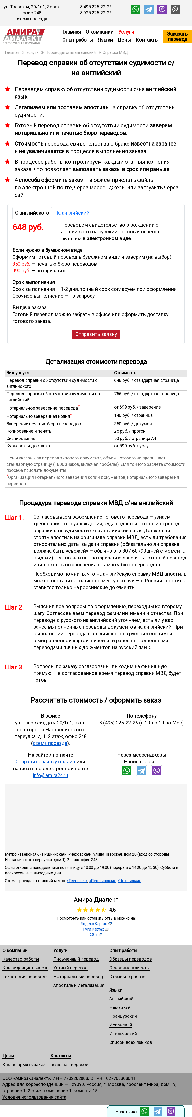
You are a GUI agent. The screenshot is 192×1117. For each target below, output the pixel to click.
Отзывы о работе (127, 976)
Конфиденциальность (25, 967)
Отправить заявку (96, 334)
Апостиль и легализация (78, 985)
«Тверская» (77, 881)
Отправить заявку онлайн (45, 762)
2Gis (94, 934)
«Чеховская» (129, 881)
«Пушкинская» (102, 881)
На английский (72, 213)
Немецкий (120, 1007)
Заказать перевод (177, 36)
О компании (99, 32)
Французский (123, 1016)
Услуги (60, 950)
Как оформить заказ (24, 1064)
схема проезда (32, 18)
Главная (71, 32)
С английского (32, 213)
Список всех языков (130, 1042)
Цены (124, 40)
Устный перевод (70, 967)
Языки (105, 40)
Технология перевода (25, 976)
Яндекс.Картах (94, 923)
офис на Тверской (69, 1064)
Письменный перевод (76, 958)
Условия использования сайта (34, 1096)
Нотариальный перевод (78, 976)
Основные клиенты (129, 967)
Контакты (147, 40)
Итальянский (123, 1033)
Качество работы (20, 958)
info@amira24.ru (50, 775)
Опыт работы (77, 40)
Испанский (120, 1024)
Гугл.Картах (93, 929)
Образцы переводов (130, 958)
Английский (121, 998)
